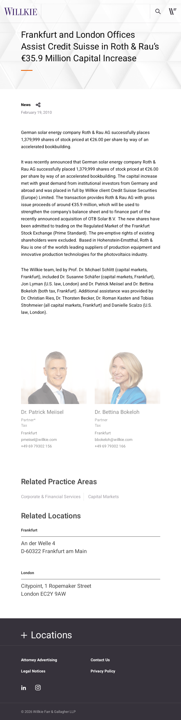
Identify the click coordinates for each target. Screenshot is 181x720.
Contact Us (100, 660)
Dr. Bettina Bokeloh (117, 418)
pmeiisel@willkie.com (39, 445)
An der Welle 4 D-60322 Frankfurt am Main (54, 552)
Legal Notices (33, 671)
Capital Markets (103, 501)
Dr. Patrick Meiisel (42, 418)
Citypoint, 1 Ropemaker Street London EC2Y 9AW (56, 594)
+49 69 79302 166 (110, 452)
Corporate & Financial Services (51, 501)
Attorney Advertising (39, 660)
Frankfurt (29, 438)
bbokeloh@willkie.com (113, 445)
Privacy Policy (103, 671)
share (38, 105)
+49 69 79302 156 (36, 452)
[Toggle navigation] (172, 11)
